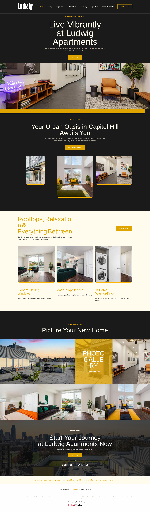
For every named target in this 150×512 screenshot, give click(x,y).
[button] (124, 6)
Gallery (54, 7)
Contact (86, 480)
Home (47, 7)
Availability (85, 7)
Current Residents (108, 7)
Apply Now (95, 7)
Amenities (75, 7)
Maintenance (42, 480)
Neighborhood (64, 7)
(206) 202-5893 (73, 489)
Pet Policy (51, 480)
